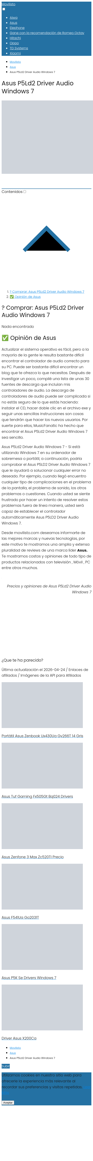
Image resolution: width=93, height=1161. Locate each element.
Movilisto (8, 4)
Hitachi (15, 38)
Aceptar (8, 1102)
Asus (13, 22)
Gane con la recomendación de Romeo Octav (47, 33)
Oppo (14, 43)
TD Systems (19, 48)
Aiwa (13, 17)
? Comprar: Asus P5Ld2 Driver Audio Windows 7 (47, 291)
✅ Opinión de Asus (25, 296)
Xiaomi (15, 53)
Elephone (17, 27)
